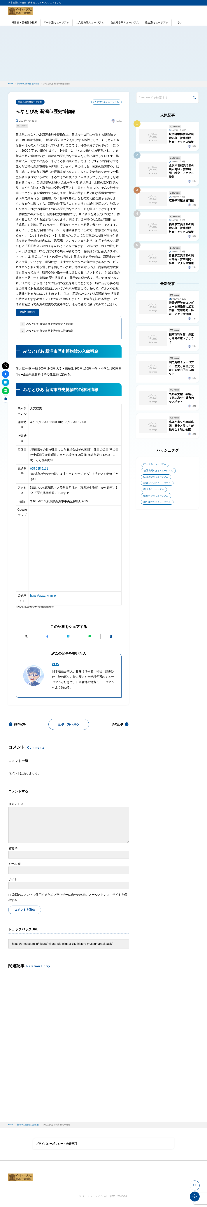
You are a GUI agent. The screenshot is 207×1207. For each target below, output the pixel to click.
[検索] (194, 97)
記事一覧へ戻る (68, 724)
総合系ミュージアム (156, 22)
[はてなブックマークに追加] (68, 636)
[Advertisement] (103, 53)
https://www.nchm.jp (43, 596)
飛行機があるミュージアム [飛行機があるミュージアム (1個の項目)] (157, 509)
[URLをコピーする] (111, 636)
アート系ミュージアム (56, 22)
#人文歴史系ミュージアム (106, 102)
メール (14, 863)
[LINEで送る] (89, 636)
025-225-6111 (39, 468)
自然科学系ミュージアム (124, 22)
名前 (13, 848)
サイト (12, 879)
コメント (16, 804)
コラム (179, 22)
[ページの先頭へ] (195, 1196)
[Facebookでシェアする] (47, 636)
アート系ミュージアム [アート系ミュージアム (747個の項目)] (155, 470)
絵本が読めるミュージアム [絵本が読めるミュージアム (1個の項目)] (157, 490)
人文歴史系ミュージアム (90, 22)
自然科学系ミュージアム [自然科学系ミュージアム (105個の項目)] (156, 502)
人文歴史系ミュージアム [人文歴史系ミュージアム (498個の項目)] (156, 483)
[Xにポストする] (26, 636)
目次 (27, 312)
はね (55, 664)
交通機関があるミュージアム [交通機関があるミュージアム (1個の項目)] (158, 477)
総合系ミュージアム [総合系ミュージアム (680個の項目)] (154, 496)
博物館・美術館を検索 (24, 22)
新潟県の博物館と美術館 (30, 102)
